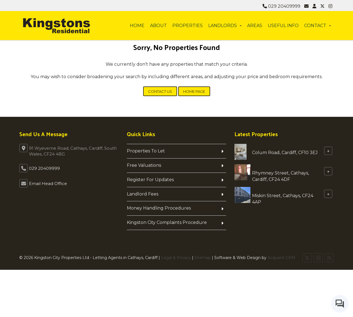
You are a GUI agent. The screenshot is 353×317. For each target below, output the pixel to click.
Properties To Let (146, 151)
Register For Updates (150, 179)
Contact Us (160, 91)
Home (137, 25)
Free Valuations (144, 165)
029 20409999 (281, 6)
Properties (187, 25)
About (158, 25)
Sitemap (202, 257)
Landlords (225, 25)
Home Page (194, 91)
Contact (317, 25)
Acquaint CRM (281, 257)
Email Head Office (48, 183)
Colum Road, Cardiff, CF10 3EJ (285, 152)
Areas (254, 25)
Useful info (283, 25)
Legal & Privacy (176, 257)
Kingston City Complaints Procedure (167, 222)
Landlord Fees (142, 194)
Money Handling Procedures (159, 208)
